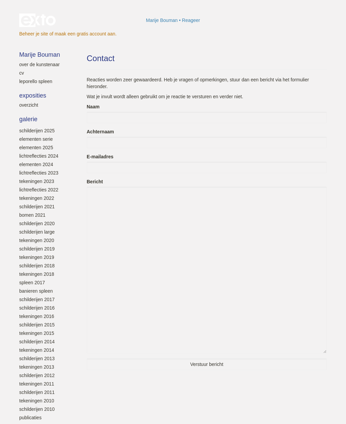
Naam (93, 106)
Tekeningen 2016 (36, 316)
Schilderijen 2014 (37, 341)
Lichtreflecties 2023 (38, 173)
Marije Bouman (162, 20)
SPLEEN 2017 (32, 282)
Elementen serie (36, 139)
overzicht (28, 105)
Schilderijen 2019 (37, 248)
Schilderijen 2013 (37, 358)
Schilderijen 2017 (37, 299)
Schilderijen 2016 (37, 308)
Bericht (95, 181)
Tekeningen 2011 (36, 384)
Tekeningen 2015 (36, 333)
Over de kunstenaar (39, 64)
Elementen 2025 (36, 147)
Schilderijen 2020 (37, 223)
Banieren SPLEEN (36, 291)
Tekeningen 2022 (36, 198)
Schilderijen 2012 (37, 375)
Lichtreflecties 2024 (38, 156)
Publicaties (30, 417)
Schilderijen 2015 (37, 324)
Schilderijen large (37, 232)
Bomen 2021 (32, 215)
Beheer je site (33, 33)
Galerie (28, 119)
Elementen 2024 (36, 164)
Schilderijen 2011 (37, 392)
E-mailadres (100, 156)
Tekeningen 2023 (36, 181)
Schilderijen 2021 (37, 206)
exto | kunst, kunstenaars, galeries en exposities (38, 20)
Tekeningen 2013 (36, 367)
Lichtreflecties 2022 (38, 189)
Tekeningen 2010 (36, 400)
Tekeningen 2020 (36, 240)
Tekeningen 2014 (36, 350)
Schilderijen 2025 (37, 130)
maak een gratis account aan (85, 33)
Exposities (32, 95)
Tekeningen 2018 (36, 274)
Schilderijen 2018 (37, 265)
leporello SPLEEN (35, 81)
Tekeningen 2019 (36, 257)
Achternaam (100, 131)
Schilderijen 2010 (37, 409)
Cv (21, 73)
